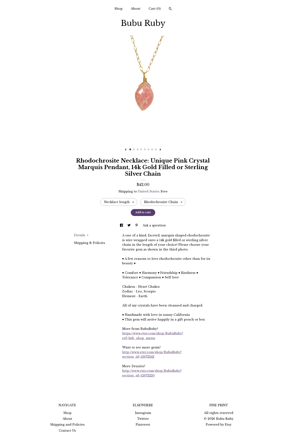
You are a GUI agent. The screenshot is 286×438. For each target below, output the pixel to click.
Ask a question (154, 225)
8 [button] (156, 149)
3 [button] (137, 149)
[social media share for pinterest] (137, 225)
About (135, 8)
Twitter (143, 418)
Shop (118, 8)
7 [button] (152, 149)
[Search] (170, 9)
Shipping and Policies (67, 424)
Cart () (155, 8)
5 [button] (145, 149)
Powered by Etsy (218, 424)
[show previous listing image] (126, 149)
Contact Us (67, 430)
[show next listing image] (160, 149)
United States (148, 191)
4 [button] (141, 149)
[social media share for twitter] (129, 225)
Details (81, 235)
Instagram (143, 413)
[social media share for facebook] (122, 225)
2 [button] (134, 149)
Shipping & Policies (89, 243)
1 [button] (130, 149)
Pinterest (143, 424)
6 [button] (148, 149)
